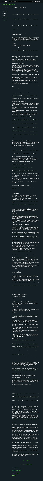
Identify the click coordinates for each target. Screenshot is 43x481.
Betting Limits (4, 15)
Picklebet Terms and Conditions (16, 470)
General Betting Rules (5, 11)
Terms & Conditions (8, 4)
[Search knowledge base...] (20, 1)
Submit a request (37, 1)
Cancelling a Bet (5, 20)
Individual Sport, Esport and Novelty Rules (6, 7)
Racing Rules (4, 9)
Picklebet (3, 4)
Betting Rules (13, 4)
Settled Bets (4, 13)
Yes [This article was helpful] (23, 460)
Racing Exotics (14, 475)
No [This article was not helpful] (27, 460)
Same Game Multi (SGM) (15, 473)
